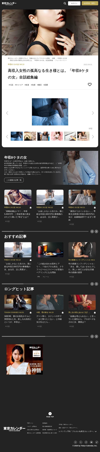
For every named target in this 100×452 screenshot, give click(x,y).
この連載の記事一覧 (14, 180)
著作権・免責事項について (49, 429)
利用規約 (44, 423)
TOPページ (30, 423)
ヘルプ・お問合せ (32, 426)
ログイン (74, 3)
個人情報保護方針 (47, 426)
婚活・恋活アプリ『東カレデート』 (68, 427)
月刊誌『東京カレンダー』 (66, 424)
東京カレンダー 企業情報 (34, 433)
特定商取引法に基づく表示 (49, 433)
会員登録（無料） (90, 3)
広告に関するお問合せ (33, 429)
